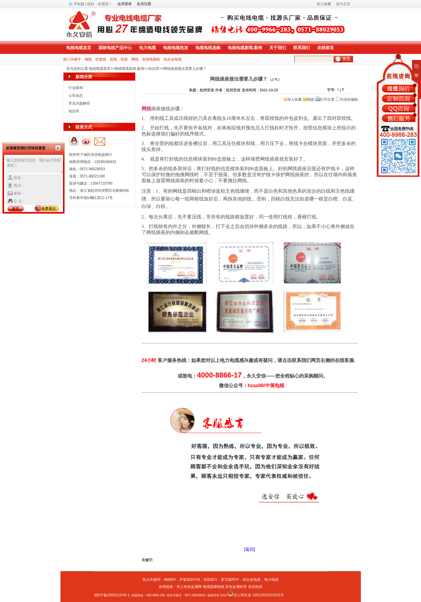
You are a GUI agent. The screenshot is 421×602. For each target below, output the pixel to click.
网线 (135, 59)
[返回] (249, 549)
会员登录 (124, 4)
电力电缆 (147, 47)
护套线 (100, 59)
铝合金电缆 (173, 59)
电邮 (308, 99)
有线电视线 (151, 59)
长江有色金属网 (189, 587)
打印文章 (325, 99)
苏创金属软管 (236, 587)
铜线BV (170, 579)
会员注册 (144, 4)
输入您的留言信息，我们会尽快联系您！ (34, 165)
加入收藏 (293, 99)
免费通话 (48, 208)
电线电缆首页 (78, 47)
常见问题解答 (79, 103)
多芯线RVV (230, 579)
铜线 (88, 59)
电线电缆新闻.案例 (245, 47)
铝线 (124, 59)
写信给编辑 (347, 99)
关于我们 (277, 47)
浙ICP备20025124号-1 (112, 595)
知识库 (153, 69)
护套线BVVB (190, 579)
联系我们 (301, 47)
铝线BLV (210, 579)
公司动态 (76, 95)
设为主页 (343, 4)
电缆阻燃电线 (213, 587)
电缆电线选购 (208, 47)
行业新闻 (76, 88)
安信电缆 (255, 587)
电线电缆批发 (175, 47)
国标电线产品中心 (115, 47)
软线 (113, 59)
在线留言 (325, 47)
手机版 (79, 4)
